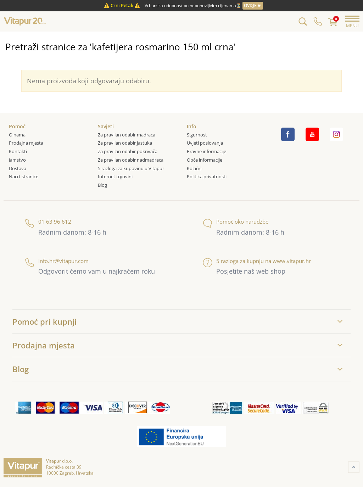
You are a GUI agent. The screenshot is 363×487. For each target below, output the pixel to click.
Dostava (17, 168)
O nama (17, 134)
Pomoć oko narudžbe (235, 221)
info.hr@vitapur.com (57, 261)
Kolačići (194, 168)
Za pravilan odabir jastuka (125, 143)
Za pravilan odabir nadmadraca (130, 160)
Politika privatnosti (207, 176)
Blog (102, 185)
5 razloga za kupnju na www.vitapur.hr (257, 261)
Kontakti (18, 151)
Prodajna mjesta (26, 143)
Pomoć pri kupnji (44, 321)
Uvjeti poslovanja (205, 143)
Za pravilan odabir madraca (126, 134)
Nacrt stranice (23, 176)
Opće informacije (204, 160)
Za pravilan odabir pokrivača (127, 151)
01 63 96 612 (48, 221)
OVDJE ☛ (253, 5)
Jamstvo (17, 160)
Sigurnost (197, 134)
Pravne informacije (206, 151)
